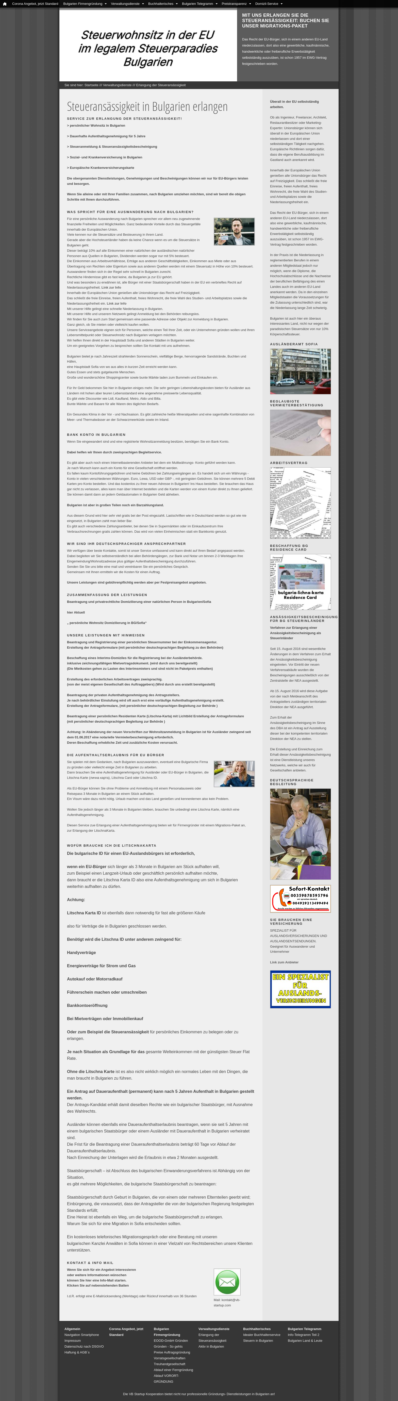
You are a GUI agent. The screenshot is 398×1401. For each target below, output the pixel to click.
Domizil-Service (266, 4)
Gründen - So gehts (168, 1346)
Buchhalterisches (160, 4)
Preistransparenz (234, 4)
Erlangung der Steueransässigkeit (161, 85)
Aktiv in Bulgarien (211, 1346)
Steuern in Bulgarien (258, 1341)
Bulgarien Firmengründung (82, 4)
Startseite (91, 85)
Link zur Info (111, 287)
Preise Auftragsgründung (172, 1352)
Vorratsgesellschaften (169, 1358)
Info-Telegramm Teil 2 (303, 1335)
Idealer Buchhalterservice (261, 1335)
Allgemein (72, 1329)
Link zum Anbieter (284, 962)
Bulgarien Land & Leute (305, 1341)
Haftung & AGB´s (77, 1352)
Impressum (72, 1341)
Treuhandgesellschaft (169, 1364)
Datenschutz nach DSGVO (84, 1346)
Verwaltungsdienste (125, 4)
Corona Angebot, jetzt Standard (35, 4)
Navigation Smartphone (81, 1335)
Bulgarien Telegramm (197, 4)
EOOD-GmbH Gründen (171, 1341)
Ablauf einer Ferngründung (173, 1370)
